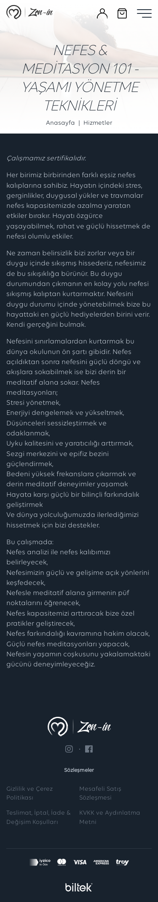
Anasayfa (60, 123)
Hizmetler (97, 123)
